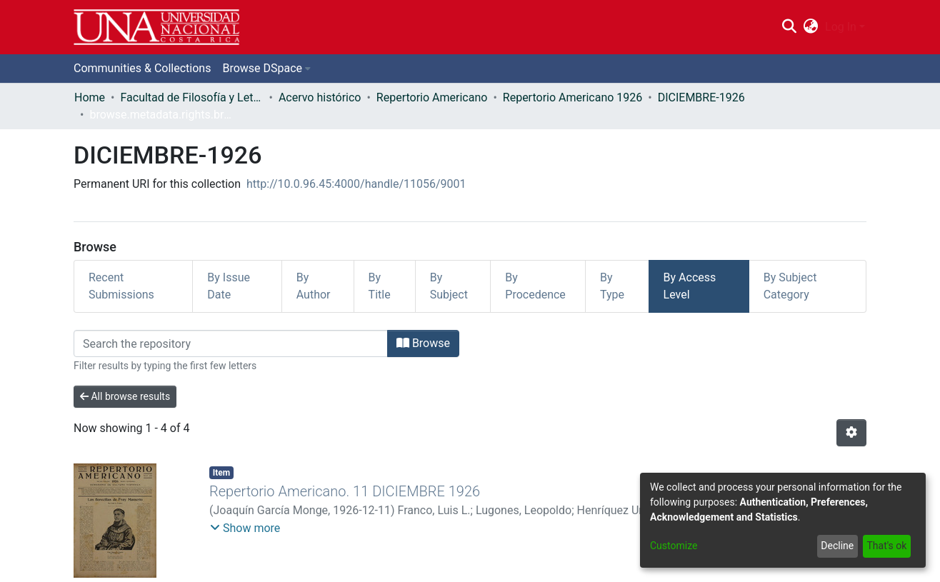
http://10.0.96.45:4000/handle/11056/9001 (356, 184)
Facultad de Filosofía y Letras (191, 97)
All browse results (125, 396)
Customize (673, 545)
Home (89, 97)
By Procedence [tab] (535, 286)
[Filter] (231, 343)
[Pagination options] (851, 432)
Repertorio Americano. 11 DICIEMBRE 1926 (344, 491)
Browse (423, 343)
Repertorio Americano (432, 97)
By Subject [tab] (449, 286)
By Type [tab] (612, 286)
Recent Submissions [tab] (121, 286)
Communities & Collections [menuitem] (142, 68)
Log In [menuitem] (840, 27)
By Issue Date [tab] (228, 286)
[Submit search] (789, 27)
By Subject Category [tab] (790, 286)
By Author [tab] (313, 286)
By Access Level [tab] (690, 286)
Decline (837, 545)
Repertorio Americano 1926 (572, 97)
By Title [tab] (380, 286)
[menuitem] (811, 27)
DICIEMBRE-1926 (701, 97)
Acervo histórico (320, 97)
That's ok (886, 545)
